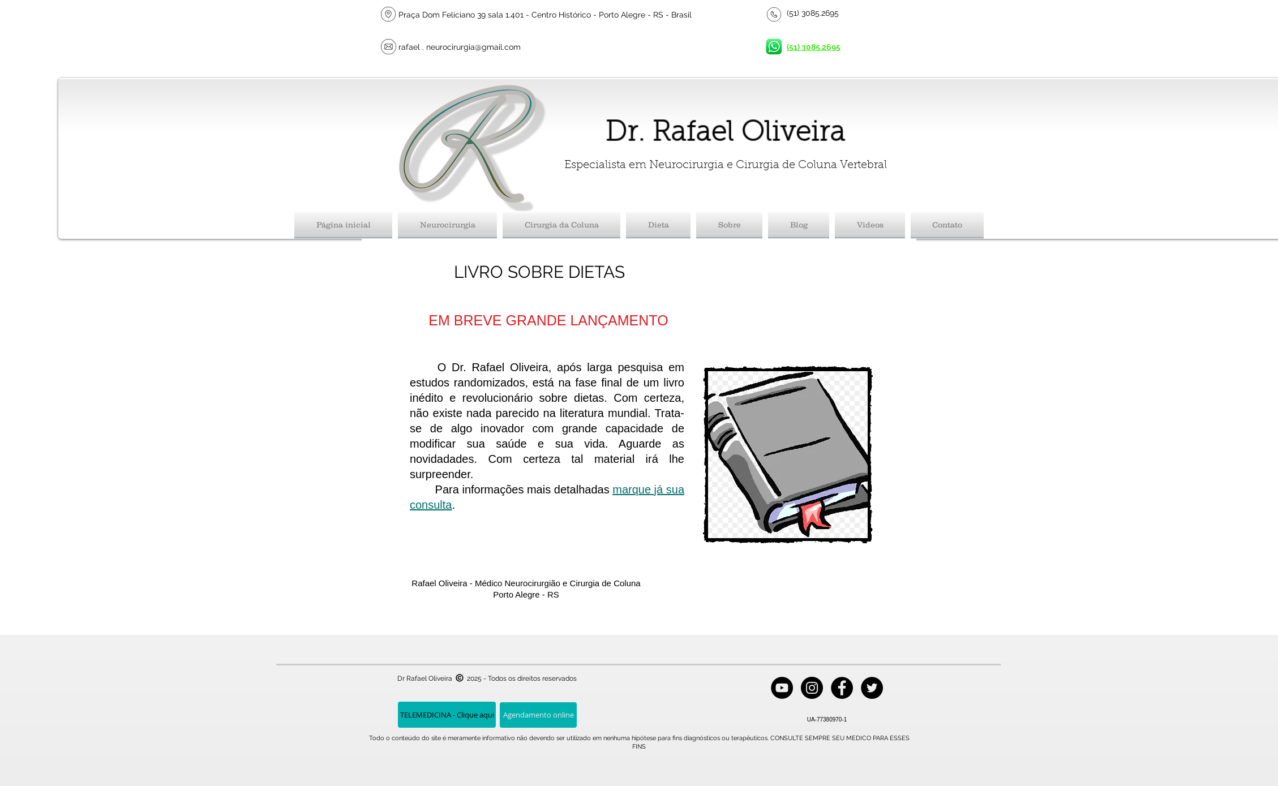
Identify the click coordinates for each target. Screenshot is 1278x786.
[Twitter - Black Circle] (872, 688)
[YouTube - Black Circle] (782, 688)
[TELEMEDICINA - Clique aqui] (447, 715)
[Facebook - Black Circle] (842, 688)
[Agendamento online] (538, 715)
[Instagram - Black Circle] (812, 688)
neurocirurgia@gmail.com (473, 46)
